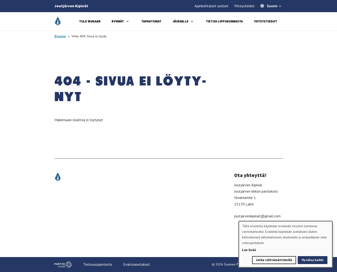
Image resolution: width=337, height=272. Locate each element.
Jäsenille (180, 21)
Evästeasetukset (136, 264)
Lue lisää (249, 250)
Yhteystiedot (244, 6)
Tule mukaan (89, 21)
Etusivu (60, 36)
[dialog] (285, 244)
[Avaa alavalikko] (127, 21)
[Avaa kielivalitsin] (280, 6)
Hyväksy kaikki (312, 260)
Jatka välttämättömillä (274, 260)
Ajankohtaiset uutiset (211, 6)
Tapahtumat (151, 21)
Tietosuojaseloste (97, 264)
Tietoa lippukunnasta (224, 21)
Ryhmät (118, 21)
